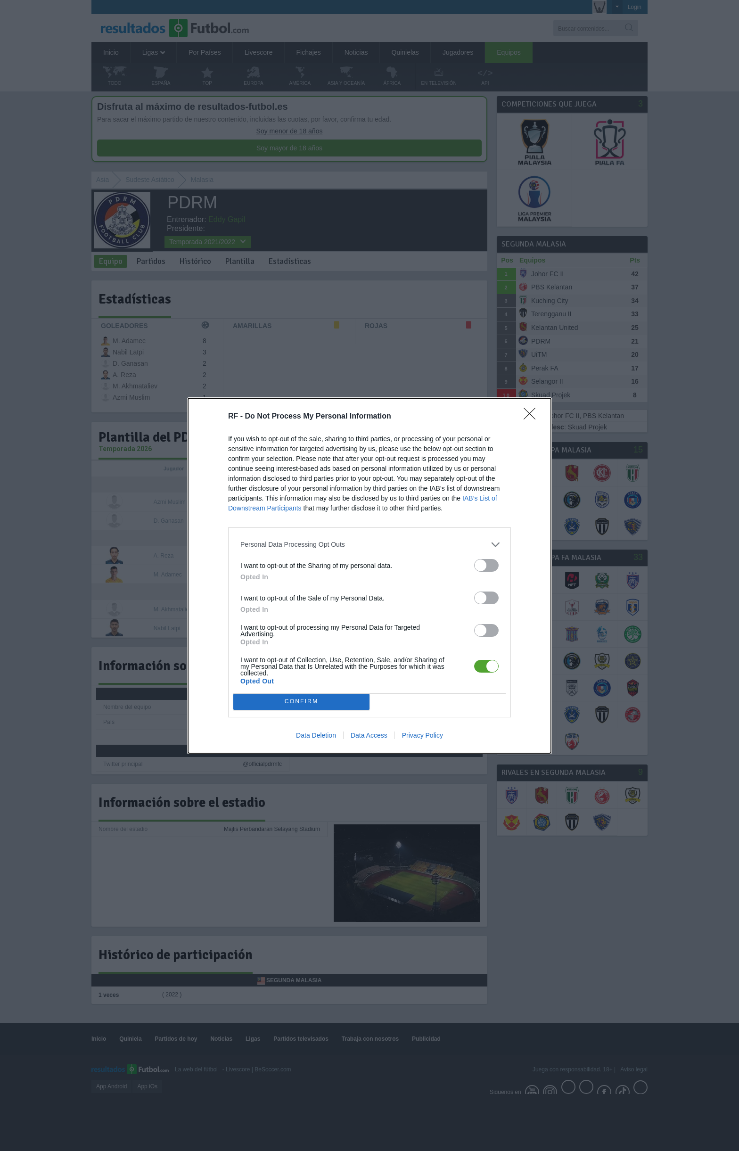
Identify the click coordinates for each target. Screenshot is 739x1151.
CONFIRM (301, 701)
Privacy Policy (422, 735)
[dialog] (369, 575)
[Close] (533, 417)
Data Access (369, 735)
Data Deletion (316, 735)
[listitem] (369, 545)
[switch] (486, 565)
